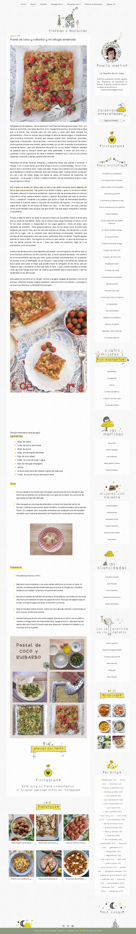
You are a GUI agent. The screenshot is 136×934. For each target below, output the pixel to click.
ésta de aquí (33, 432)
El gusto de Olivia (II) (112, 257)
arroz (122, 780)
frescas (123, 843)
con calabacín (111, 800)
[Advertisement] (48, 413)
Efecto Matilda (112, 214)
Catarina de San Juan (112, 398)
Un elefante (112, 378)
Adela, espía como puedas (112, 187)
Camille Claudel (112, 577)
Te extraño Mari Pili (112, 338)
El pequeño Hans (112, 264)
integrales (111, 851)
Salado (43, 4)
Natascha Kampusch (112, 597)
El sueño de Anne (112, 270)
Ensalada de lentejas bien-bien (79, 879)
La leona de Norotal (112, 657)
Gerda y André (112, 284)
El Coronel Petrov (112, 237)
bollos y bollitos (111, 788)
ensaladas (106, 843)
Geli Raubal (112, 584)
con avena (111, 796)
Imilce (112, 385)
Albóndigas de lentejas (21, 843)
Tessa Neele (112, 677)
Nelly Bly (111, 670)
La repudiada (112, 304)
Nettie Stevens (112, 470)
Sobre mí (111, 4)
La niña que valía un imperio (111, 297)
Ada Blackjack (112, 506)
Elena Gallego (112, 450)
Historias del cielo (112, 291)
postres (121, 879)
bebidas (114, 784)
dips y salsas (111, 831)
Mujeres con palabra (112, 317)
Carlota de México (111, 392)
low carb (105, 859)
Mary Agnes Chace (112, 463)
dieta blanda (111, 827)
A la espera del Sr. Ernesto (112, 180)
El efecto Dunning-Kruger (112, 243)
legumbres (111, 855)
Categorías (57, 4)
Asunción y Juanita (112, 194)
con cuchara (111, 812)
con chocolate (111, 804)
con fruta (122, 816)
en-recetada (111, 839)
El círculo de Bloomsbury (112, 230)
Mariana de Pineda (112, 532)
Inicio (23, 4)
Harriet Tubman (112, 526)
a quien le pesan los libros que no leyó (32, 187)
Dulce (33, 4)
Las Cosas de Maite (93, 931)
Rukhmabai (112, 371)
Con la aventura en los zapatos (112, 207)
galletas (114, 847)
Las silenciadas (112, 311)
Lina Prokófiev (112, 590)
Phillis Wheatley (112, 604)
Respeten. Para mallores (112, 331)
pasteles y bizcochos (111, 875)
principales (113, 883)
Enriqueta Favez (112, 519)
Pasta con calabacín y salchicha (25, 879)
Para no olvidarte (112, 324)
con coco (111, 808)
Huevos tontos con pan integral (79, 843)
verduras (113, 891)
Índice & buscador (94, 4)
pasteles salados (114, 871)
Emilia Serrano (112, 643)
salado (121, 887)
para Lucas (111, 863)
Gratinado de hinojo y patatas (52, 843)
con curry (105, 816)
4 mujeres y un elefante (112, 174)
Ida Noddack (112, 456)
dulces (110, 835)
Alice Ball (112, 443)
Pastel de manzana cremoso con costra (56, 879)
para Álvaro (107, 867)
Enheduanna (112, 512)
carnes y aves (111, 792)
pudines (106, 887)
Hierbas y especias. (58, 931)
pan (120, 859)
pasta (123, 867)
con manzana (114, 819)
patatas (106, 879)
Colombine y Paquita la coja (112, 200)
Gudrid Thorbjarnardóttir (112, 650)
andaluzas (107, 780)
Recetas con (74, 4)
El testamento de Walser (112, 277)
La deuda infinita (112, 405)
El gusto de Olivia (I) (112, 250)
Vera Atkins (111, 539)
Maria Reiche (112, 663)
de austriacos (111, 823)
